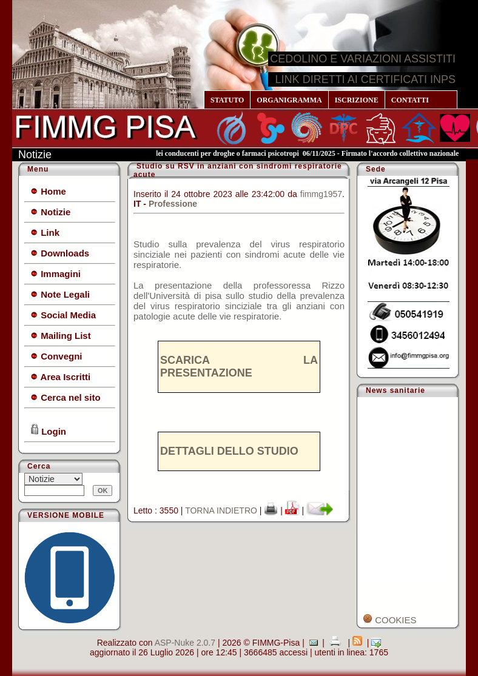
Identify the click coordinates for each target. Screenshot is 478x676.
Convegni (56, 356)
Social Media (63, 315)
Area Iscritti (60, 377)
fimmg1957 (321, 194)
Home (48, 191)
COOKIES (390, 620)
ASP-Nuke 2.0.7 (185, 643)
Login (48, 430)
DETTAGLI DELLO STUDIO (229, 451)
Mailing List (60, 335)
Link (44, 232)
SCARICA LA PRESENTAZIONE (239, 366)
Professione (173, 204)
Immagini (55, 274)
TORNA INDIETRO (221, 510)
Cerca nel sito (65, 397)
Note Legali (60, 294)
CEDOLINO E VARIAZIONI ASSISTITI (363, 59)
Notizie (50, 212)
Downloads (59, 253)
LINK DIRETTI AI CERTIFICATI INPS (365, 79)
